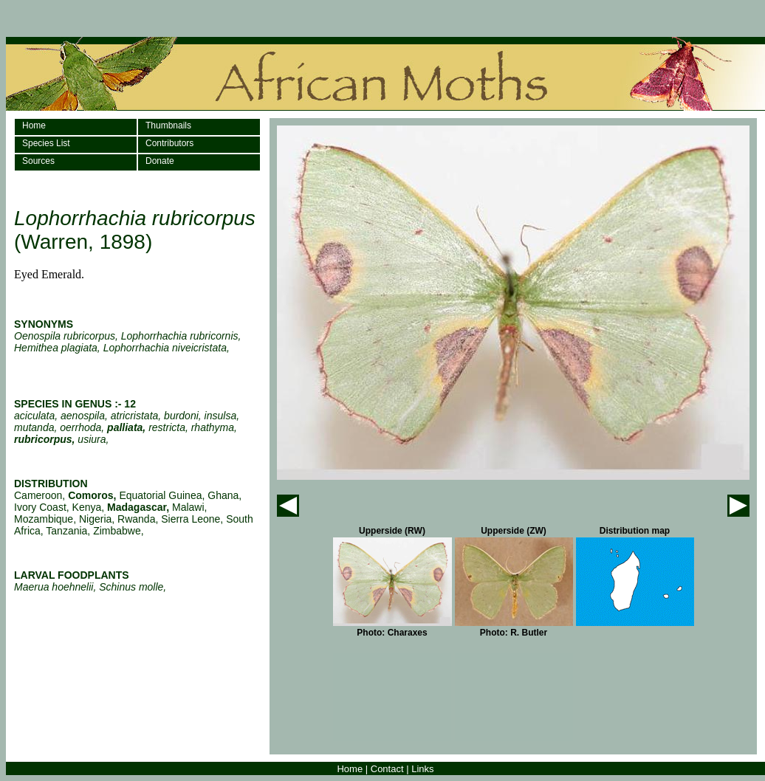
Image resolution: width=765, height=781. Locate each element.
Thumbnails (168, 125)
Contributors (169, 143)
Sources (38, 161)
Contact (387, 768)
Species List (46, 143)
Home (34, 125)
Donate (159, 161)
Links (422, 768)
